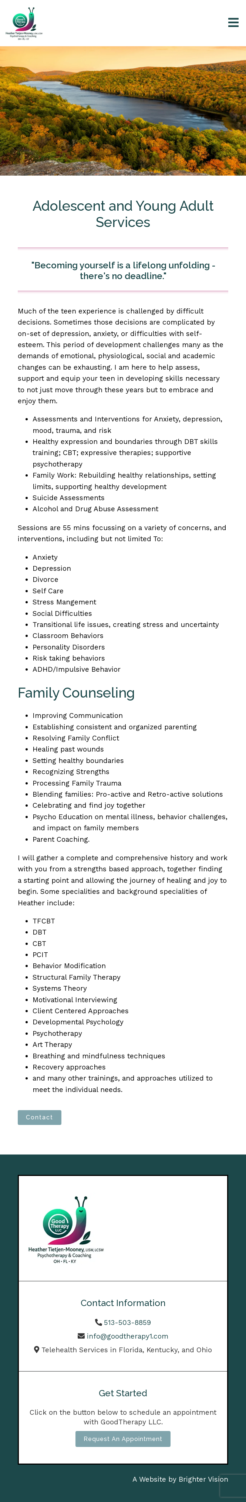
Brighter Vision (203, 1479)
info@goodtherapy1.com (127, 1336)
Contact (39, 1117)
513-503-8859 (127, 1322)
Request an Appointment (123, 1438)
